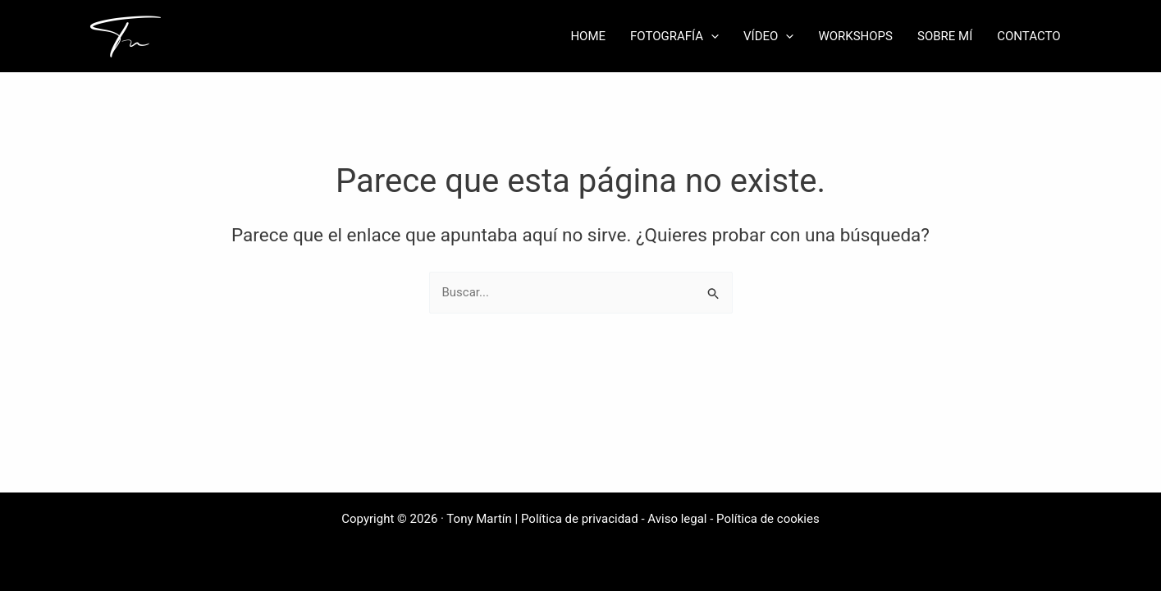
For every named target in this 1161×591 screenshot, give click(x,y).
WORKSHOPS (855, 36)
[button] (711, 36)
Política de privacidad (579, 518)
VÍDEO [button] (768, 36)
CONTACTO (1028, 36)
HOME (588, 36)
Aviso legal (676, 518)
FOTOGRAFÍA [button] (674, 36)
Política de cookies (768, 518)
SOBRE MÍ (944, 36)
